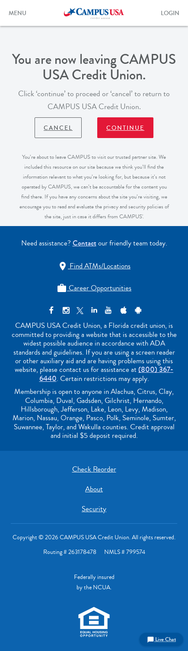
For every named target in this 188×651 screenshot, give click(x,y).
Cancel (58, 128)
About (94, 489)
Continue (125, 128)
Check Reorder (94, 469)
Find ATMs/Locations (94, 266)
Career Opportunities (94, 288)
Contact (84, 243)
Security (94, 508)
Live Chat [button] (161, 639)
